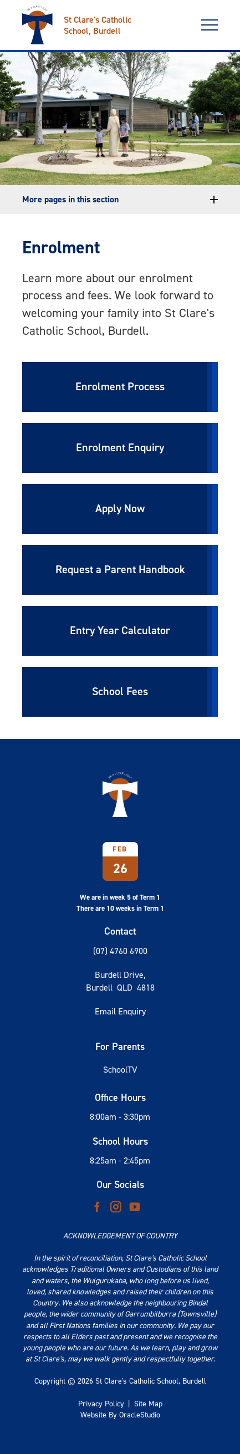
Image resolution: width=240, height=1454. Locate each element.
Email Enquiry (120, 1011)
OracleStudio (139, 1415)
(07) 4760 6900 (120, 951)
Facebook (97, 1204)
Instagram (115, 1204)
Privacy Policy (101, 1404)
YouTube (134, 1203)
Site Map (148, 1404)
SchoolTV (120, 1069)
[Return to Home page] (99, 21)
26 (120, 868)
